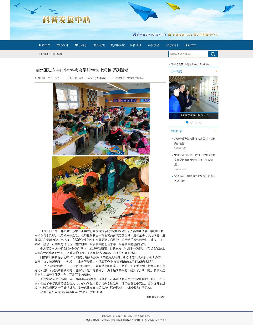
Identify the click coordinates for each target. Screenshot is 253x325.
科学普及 (178, 64)
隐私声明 (128, 316)
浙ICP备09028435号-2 (155, 320)
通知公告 (99, 45)
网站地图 (117, 316)
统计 (149, 316)
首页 (170, 64)
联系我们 (172, 45)
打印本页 (151, 297)
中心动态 (81, 45)
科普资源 (154, 45)
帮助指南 (106, 316)
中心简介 (63, 45)
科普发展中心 (191, 64)
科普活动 (136, 45)
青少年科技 (117, 45)
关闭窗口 (161, 297)
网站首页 (44, 45)
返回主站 (190, 45)
